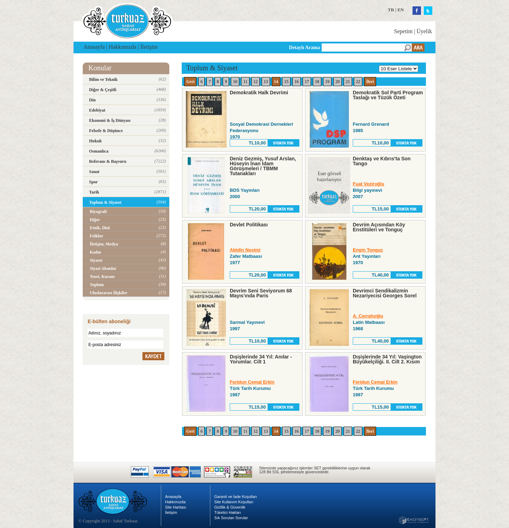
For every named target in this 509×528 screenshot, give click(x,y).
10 (235, 81)
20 (337, 81)
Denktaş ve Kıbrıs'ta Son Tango (382, 161)
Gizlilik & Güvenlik (229, 507)
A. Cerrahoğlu (368, 316)
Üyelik (424, 31)
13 (266, 81)
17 (307, 81)
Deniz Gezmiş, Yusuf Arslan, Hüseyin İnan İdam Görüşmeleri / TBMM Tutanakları (263, 166)
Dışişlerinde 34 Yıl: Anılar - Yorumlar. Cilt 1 (261, 359)
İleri (370, 81)
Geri (190, 81)
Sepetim (403, 31)
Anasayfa (94, 47)
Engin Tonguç (368, 250)
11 (245, 81)
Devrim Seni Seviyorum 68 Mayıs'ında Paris (261, 293)
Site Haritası (175, 507)
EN (400, 9)
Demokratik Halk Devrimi (259, 92)
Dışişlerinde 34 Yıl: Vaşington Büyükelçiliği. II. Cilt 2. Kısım (387, 359)
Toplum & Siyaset (212, 68)
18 (317, 81)
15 (286, 81)
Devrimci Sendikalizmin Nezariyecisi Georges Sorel (385, 293)
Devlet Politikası (249, 224)
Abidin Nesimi (245, 250)
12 (255, 81)
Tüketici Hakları (227, 512)
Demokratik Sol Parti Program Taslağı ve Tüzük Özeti (388, 95)
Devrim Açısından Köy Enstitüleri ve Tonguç (379, 227)
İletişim (149, 47)
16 (296, 81)
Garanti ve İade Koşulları (235, 496)
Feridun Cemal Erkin (252, 382)
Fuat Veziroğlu (368, 183)
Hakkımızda (122, 47)
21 (348, 81)
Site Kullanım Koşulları (233, 502)
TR (391, 9)
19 (327, 81)
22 (358, 81)
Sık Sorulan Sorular (231, 518)
